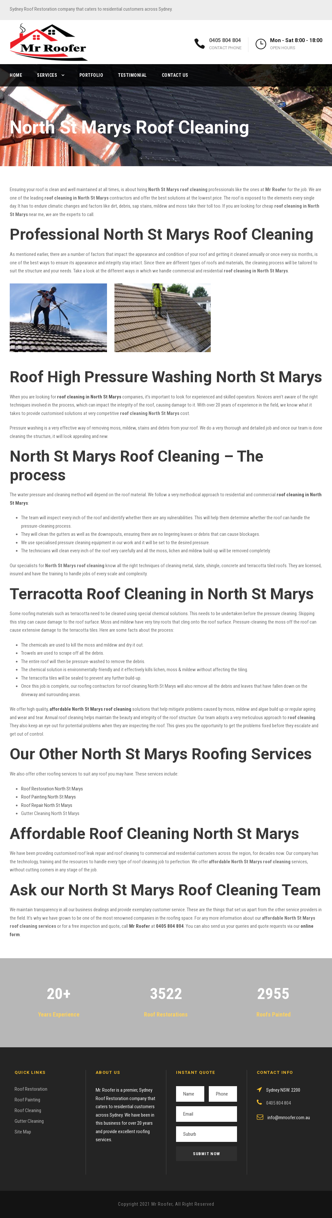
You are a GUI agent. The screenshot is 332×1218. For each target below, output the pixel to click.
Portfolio (91, 75)
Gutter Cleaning (29, 1121)
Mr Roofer (139, 926)
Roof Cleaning (28, 1110)
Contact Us (175, 75)
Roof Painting (27, 1100)
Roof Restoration (31, 1089)
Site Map (23, 1132)
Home (16, 75)
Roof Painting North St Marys (48, 797)
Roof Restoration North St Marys (52, 789)
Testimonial (132, 75)
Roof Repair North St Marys (46, 805)
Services (47, 75)
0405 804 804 (225, 40)
